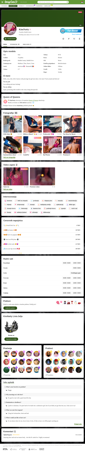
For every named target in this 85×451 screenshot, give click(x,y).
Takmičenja (39, 6)
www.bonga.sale (17, 445)
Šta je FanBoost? (77, 34)
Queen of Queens (33, 100)
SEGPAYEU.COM (34, 445)
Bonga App (48, 6)
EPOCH (29, 445)
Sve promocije (30, 6)
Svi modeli (4, 6)
